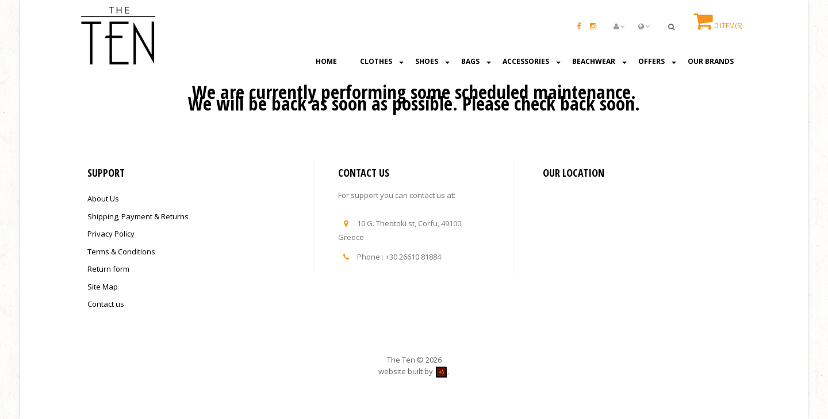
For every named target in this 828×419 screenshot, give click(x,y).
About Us (103, 198)
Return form (108, 269)
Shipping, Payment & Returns (138, 216)
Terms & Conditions (121, 251)
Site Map (102, 286)
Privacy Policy (111, 233)
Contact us (105, 304)
